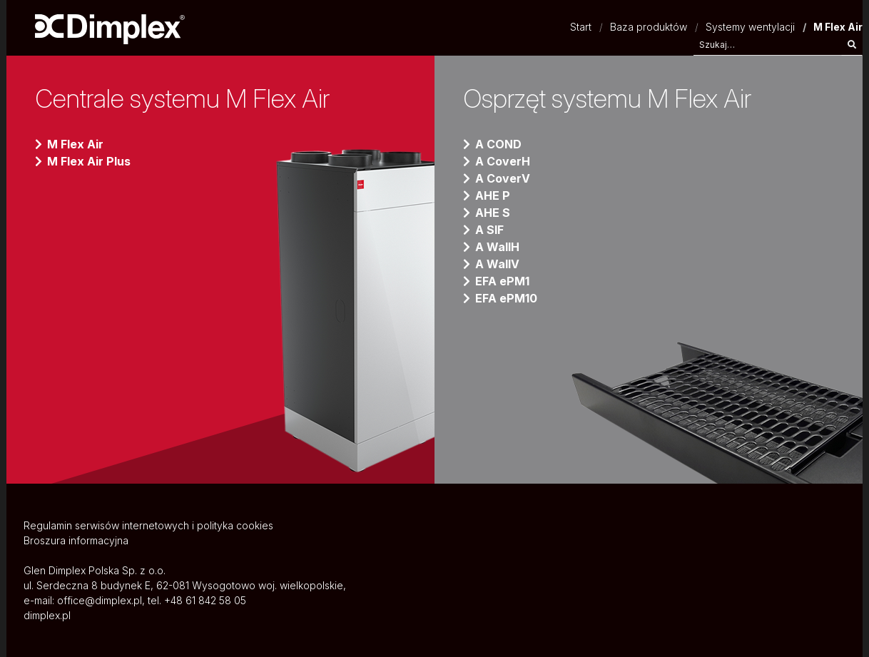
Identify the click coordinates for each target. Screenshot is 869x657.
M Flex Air (75, 144)
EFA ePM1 (502, 281)
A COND (498, 144)
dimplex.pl (47, 615)
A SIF (489, 230)
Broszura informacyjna (76, 540)
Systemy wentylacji (750, 27)
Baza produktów (648, 27)
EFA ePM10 (506, 298)
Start (580, 27)
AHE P (492, 195)
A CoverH (502, 161)
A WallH (497, 247)
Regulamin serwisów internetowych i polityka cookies (148, 525)
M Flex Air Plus (89, 161)
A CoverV (502, 178)
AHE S (492, 212)
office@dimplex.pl (99, 600)
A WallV (497, 264)
